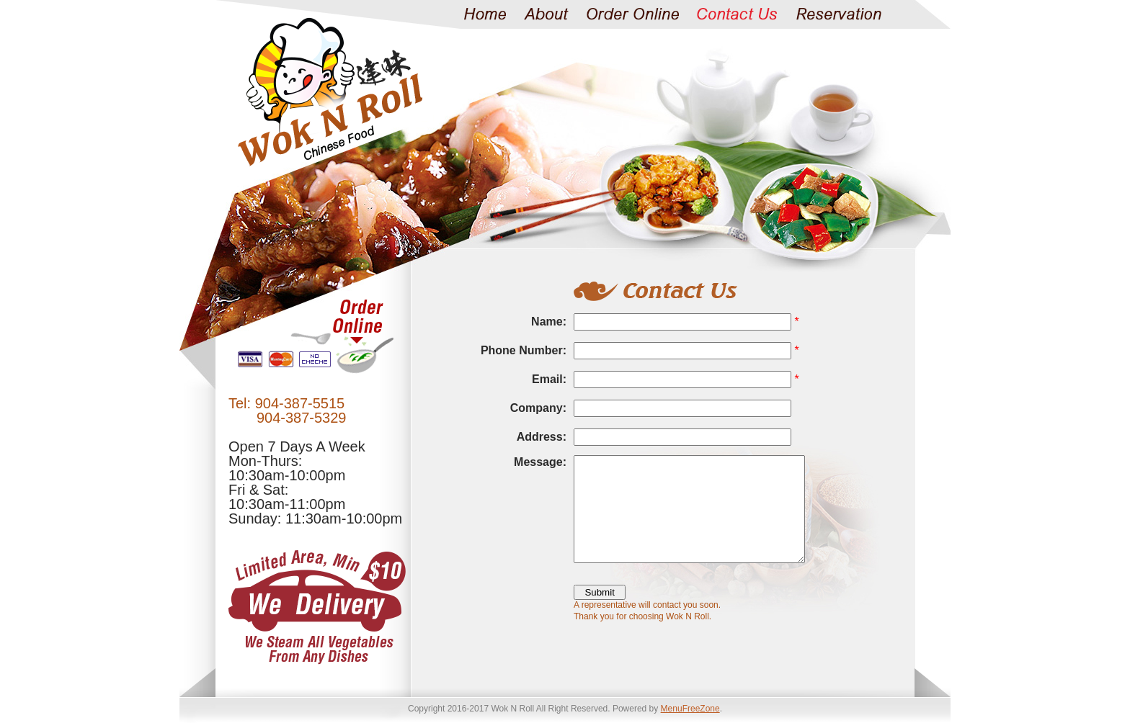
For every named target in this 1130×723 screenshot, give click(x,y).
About (546, 14)
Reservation (838, 14)
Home (485, 14)
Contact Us (737, 14)
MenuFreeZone (690, 709)
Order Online (633, 14)
